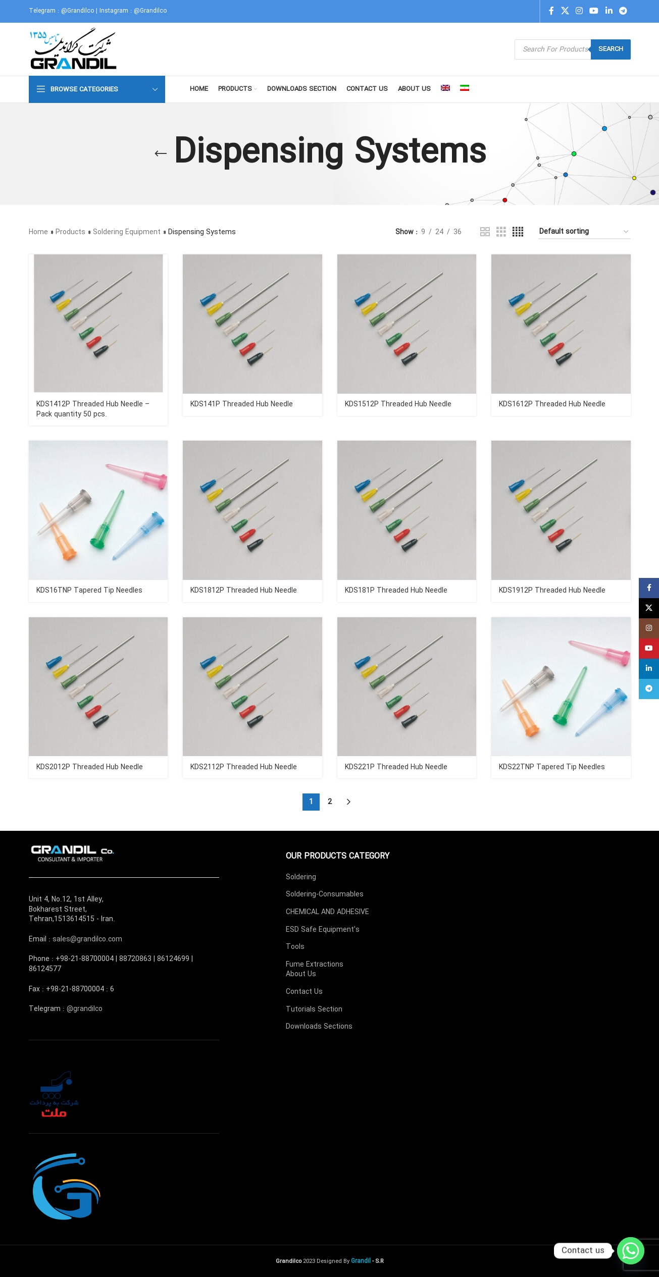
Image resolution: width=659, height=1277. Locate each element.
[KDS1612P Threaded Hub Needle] (561, 324)
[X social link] (564, 11)
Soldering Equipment (127, 232)
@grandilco (85, 1009)
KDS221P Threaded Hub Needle (396, 767)
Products (70, 232)
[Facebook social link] (551, 11)
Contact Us (304, 991)
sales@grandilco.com (87, 939)
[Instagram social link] (579, 11)
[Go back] (160, 154)
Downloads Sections (319, 1026)
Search (610, 49)
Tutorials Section (314, 1009)
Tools (295, 946)
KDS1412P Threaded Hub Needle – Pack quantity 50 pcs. (92, 409)
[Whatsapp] (630, 1250)
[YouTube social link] (594, 11)
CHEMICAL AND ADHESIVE (327, 912)
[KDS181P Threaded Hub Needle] (407, 510)
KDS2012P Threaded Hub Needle (89, 767)
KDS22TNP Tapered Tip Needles (552, 767)
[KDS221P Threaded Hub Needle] (407, 687)
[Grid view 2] (485, 232)
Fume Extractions (314, 964)
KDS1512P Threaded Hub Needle (398, 404)
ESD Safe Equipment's (323, 929)
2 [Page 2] (330, 802)
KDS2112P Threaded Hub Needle (243, 767)
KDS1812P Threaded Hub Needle (243, 590)
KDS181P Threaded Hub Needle (396, 590)
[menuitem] (445, 89)
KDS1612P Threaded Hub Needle (552, 404)
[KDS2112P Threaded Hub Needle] (252, 687)
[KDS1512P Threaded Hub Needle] (407, 324)
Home (38, 232)
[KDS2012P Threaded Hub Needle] (98, 687)
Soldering (301, 877)
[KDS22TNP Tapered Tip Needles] (561, 687)
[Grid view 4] (518, 232)
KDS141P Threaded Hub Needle (241, 404)
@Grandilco (77, 11)
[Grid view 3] (501, 232)
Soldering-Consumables (325, 894)
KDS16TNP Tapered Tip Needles (89, 590)
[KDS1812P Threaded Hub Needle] (252, 510)
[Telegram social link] (623, 11)
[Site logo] (74, 49)
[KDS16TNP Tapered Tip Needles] (98, 510)
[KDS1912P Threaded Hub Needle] (561, 510)
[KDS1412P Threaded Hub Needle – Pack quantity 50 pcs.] (98, 324)
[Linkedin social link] (609, 11)
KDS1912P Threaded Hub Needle (552, 590)
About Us (301, 974)
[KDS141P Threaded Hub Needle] (252, 324)
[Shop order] (584, 232)
